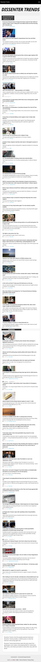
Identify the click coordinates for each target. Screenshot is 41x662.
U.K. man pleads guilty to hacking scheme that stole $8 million (17, 158)
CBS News (11, 163)
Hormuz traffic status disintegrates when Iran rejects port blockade (19, 360)
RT (8, 613)
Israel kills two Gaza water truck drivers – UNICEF (14, 609)
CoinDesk (10, 348)
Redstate (10, 263)
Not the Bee (12, 202)
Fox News (11, 62)
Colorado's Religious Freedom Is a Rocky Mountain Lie (15, 322)
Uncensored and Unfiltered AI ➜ (8, 18)
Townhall (10, 327)
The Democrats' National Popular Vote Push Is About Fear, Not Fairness (19, 541)
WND (10, 148)
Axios (9, 573)
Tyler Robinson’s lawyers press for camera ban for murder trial (17, 593)
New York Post (12, 194)
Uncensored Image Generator (24, 657)
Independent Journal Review (13, 378)
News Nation (12, 211)
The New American (12, 44)
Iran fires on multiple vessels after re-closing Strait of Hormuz (17, 416)
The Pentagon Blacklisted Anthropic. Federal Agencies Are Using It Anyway (20, 504)
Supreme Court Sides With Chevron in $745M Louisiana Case (17, 258)
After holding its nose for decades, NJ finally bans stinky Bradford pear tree (20, 577)
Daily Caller (12, 124)
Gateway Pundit (12, 26)
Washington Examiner (12, 421)
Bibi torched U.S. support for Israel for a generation (15, 570)
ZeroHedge (12, 113)
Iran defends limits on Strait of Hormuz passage (14, 173)
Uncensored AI (14, 657)
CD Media (10, 405)
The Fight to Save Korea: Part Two (11, 233)
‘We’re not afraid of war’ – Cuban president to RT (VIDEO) (16, 90)
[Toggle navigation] (39, 2)
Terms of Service (23, 660)
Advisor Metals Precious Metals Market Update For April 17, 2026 (18, 401)
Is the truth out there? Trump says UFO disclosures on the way (17, 283)
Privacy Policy (30, 660)
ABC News (11, 138)
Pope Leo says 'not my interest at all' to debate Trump (15, 135)
